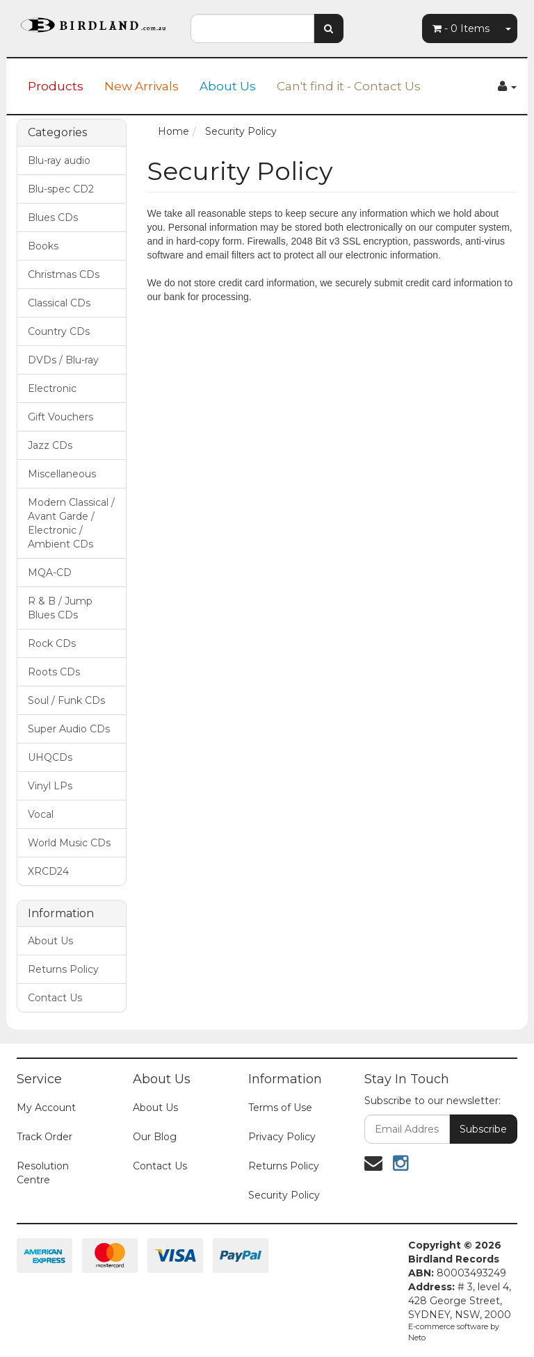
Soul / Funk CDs (66, 700)
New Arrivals (141, 86)
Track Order (44, 1136)
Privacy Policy (282, 1136)
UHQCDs (50, 757)
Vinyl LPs (50, 786)
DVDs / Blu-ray (63, 360)
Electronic (52, 388)
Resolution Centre (43, 1173)
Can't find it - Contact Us (349, 86)
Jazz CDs (50, 445)
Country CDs (59, 331)
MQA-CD (50, 572)
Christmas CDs (63, 274)
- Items (461, 28)
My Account (46, 1107)
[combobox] (252, 28)
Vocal (41, 814)
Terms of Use (280, 1107)
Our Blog (155, 1136)
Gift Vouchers (60, 417)
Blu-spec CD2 (61, 189)
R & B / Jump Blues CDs (60, 608)
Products (55, 86)
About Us (228, 86)
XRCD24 (48, 871)
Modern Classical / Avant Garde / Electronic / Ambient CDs (71, 523)
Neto (417, 1337)
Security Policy (284, 1195)
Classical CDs (59, 303)
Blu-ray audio (59, 160)
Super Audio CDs (69, 729)
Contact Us (55, 998)
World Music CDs (69, 843)
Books (43, 246)
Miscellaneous (62, 474)
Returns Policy (63, 969)
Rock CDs (52, 643)
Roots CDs (54, 672)
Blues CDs (53, 217)
